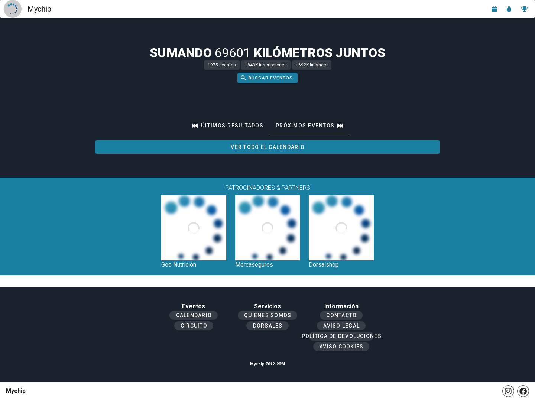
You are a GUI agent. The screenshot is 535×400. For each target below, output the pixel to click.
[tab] (227, 125)
